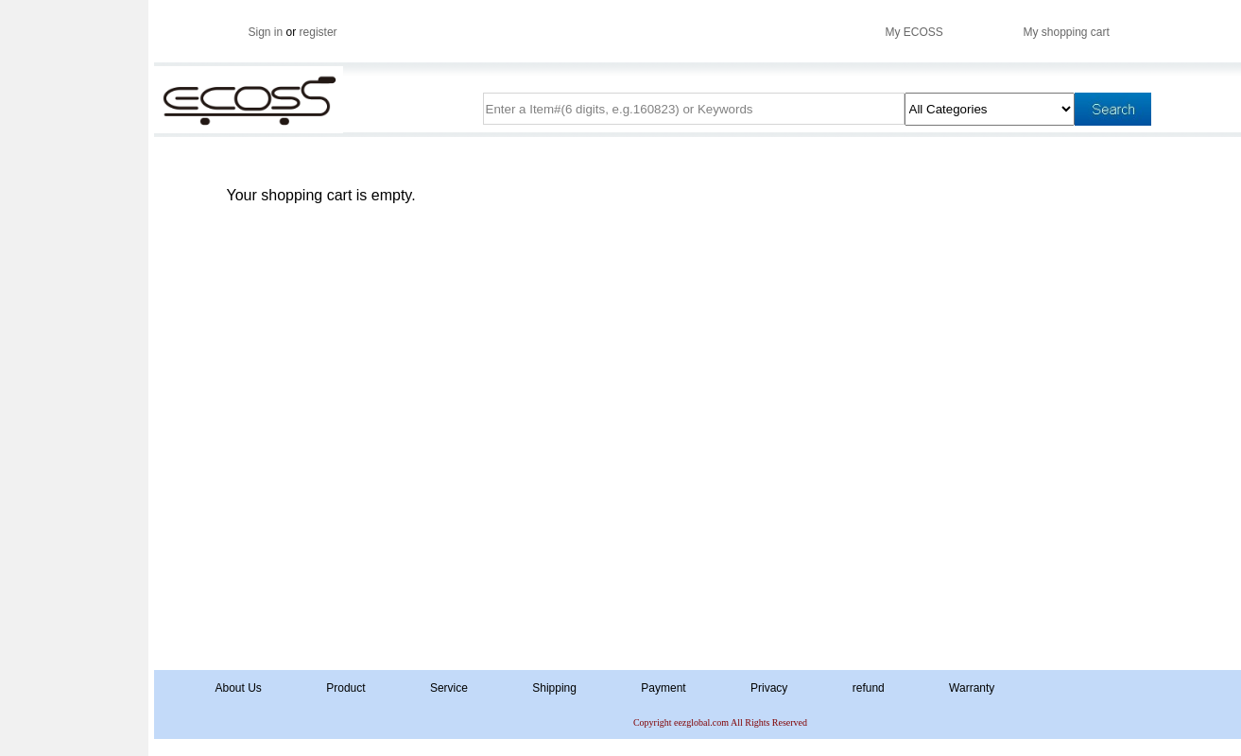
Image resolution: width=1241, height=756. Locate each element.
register (318, 32)
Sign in (266, 32)
